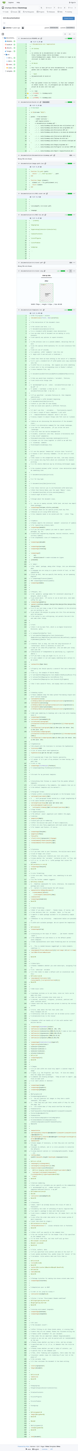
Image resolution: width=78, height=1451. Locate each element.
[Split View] (70, 34)
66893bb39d (54, 27)
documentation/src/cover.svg (32, 271)
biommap (22, 8)
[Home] (4, 2)
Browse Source (68, 18)
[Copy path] (41, 38)
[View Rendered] (70, 271)
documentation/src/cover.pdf (32, 262)
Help (18, 2)
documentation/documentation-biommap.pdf (36, 155)
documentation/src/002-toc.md (32, 215)
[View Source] (67, 271)
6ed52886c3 (70, 27)
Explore (11, 2)
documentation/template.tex (31, 310)
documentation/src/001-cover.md (33, 193)
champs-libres (11, 8)
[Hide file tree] (3, 34)
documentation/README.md (30, 38)
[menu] (74, 34)
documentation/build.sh (30, 102)
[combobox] (65, 34)
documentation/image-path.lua (32, 163)
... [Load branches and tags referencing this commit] (4, 23)
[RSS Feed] (41, 7)
